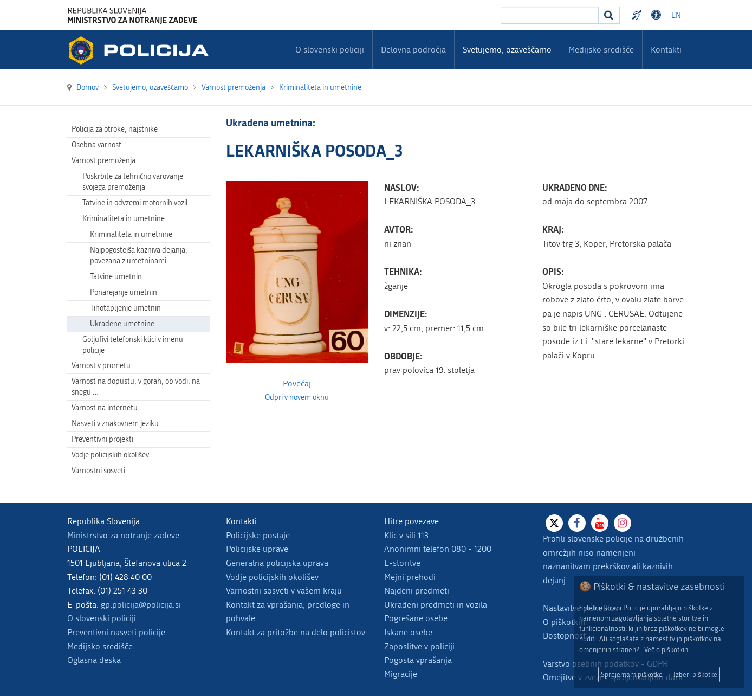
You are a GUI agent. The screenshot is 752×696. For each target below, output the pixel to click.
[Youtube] (599, 523)
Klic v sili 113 (406, 535)
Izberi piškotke (695, 675)
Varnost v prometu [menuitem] (101, 365)
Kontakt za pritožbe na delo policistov (295, 632)
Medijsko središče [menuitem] (601, 49)
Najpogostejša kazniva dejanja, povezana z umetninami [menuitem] (138, 256)
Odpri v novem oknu (297, 398)
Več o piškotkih (666, 650)
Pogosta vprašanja (418, 660)
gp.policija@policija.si (141, 605)
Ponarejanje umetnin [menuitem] (123, 292)
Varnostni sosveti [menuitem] (98, 470)
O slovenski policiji (101, 618)
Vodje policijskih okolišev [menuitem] (110, 455)
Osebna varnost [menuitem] (96, 145)
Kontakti (666, 49)
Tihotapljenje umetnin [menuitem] (125, 308)
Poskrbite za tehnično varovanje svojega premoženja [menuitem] (132, 182)
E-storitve (402, 563)
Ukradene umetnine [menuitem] (122, 323)
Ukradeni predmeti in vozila (435, 605)
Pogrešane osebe (416, 618)
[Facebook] (577, 523)
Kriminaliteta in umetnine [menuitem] (123, 218)
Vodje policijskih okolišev (272, 577)
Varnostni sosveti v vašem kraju (284, 590)
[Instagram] (622, 523)
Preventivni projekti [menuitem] (102, 439)
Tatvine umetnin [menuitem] (116, 276)
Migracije (400, 674)
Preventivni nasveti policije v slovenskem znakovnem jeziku (638, 15)
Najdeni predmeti (416, 590)
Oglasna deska (94, 660)
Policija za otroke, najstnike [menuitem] (115, 129)
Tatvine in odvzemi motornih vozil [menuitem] (135, 203)
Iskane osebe (408, 632)
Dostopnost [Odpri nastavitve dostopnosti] (657, 15)
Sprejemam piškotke (632, 675)
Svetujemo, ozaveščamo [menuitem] (507, 49)
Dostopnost (564, 635)
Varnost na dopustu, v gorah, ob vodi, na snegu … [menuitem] (136, 387)
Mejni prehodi (410, 577)
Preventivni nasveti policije (116, 632)
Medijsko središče (100, 646)
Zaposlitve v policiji (419, 646)
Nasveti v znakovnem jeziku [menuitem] (115, 423)
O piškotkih (564, 622)
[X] (554, 523)
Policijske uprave (257, 549)
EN (676, 15)
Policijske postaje (258, 535)
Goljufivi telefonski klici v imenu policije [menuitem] (132, 345)
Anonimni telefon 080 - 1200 (437, 549)
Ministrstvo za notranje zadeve (123, 535)
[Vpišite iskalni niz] (550, 15)
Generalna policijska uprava (277, 563)
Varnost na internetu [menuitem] (105, 408)
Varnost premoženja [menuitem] (103, 160)
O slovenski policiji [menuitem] (329, 49)
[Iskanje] (609, 15)
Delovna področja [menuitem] (413, 49)
